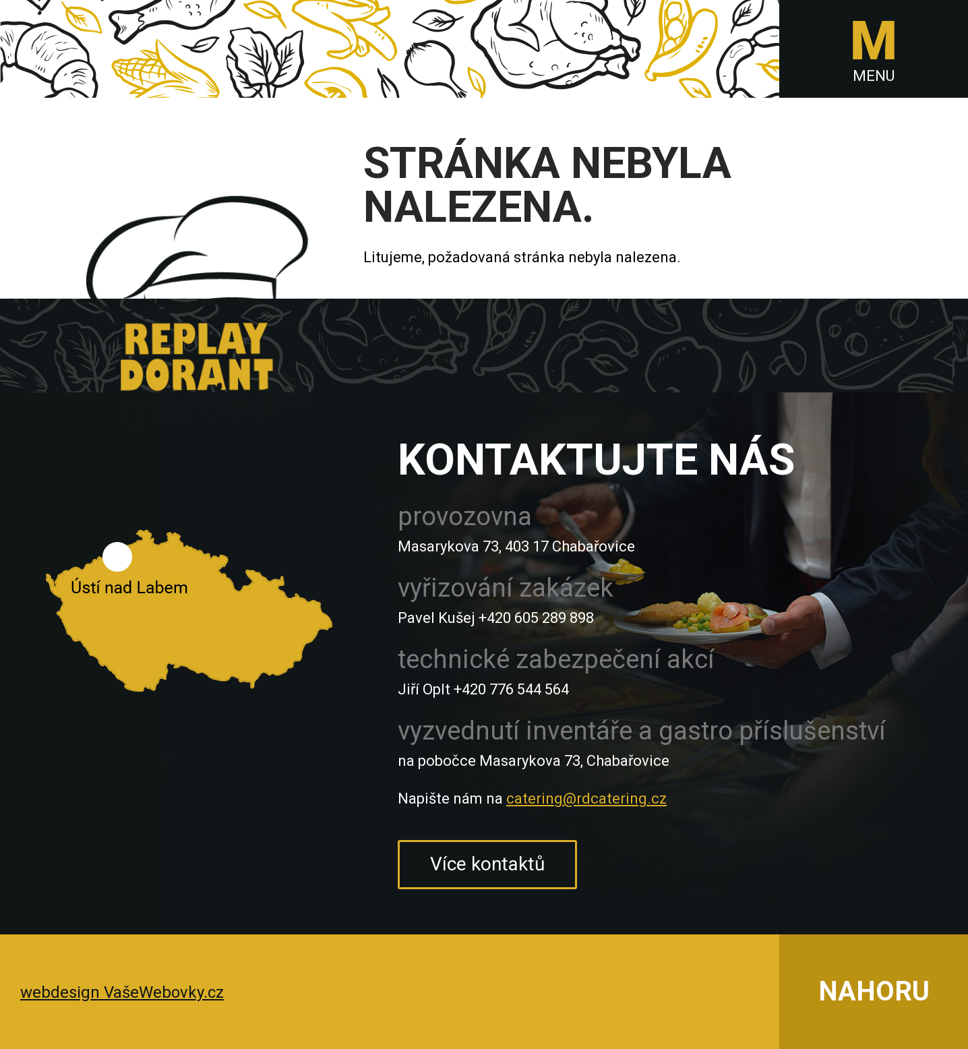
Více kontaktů (487, 864)
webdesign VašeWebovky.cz (122, 992)
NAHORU (874, 991)
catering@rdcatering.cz (586, 798)
